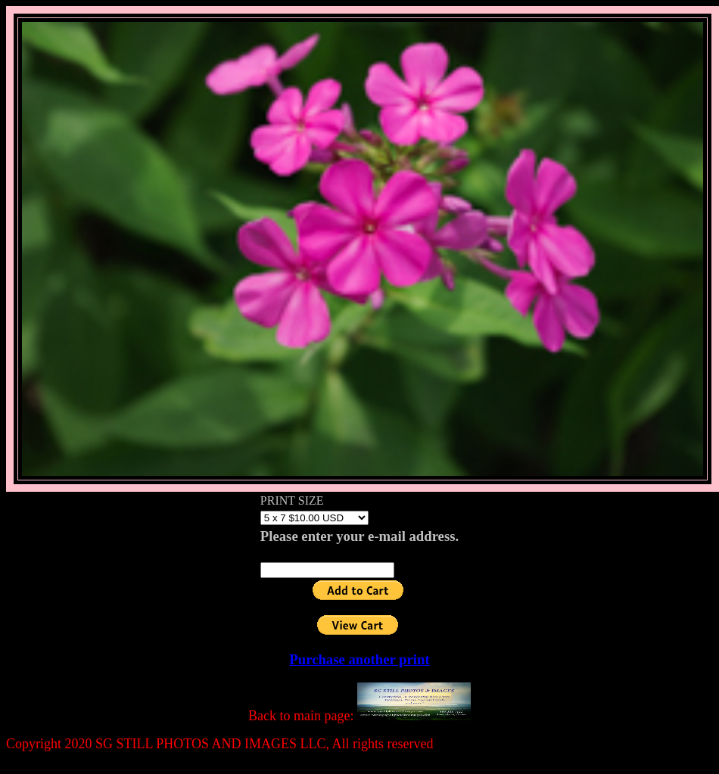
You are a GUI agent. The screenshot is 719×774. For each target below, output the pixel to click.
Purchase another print (359, 659)
